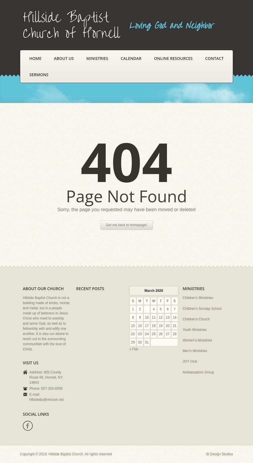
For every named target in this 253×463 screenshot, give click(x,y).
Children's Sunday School (202, 309)
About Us (64, 58)
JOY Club (190, 361)
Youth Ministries (195, 330)
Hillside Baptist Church (65, 454)
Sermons (38, 74)
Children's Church (196, 319)
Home (35, 58)
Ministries (97, 58)
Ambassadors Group (198, 372)
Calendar (131, 58)
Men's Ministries (195, 351)
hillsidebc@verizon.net (46, 400)
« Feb (133, 349)
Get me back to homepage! (126, 225)
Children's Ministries (198, 298)
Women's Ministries (197, 340)
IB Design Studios (219, 454)
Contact (214, 58)
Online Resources (173, 58)
